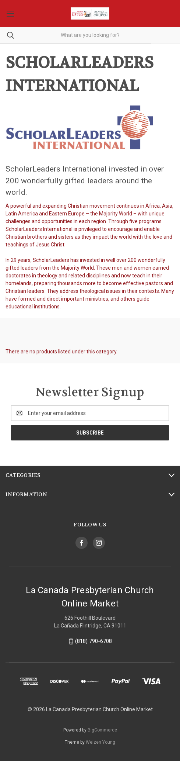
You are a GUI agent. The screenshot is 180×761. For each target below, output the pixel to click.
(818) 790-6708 (93, 641)
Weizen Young (100, 742)
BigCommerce (102, 730)
